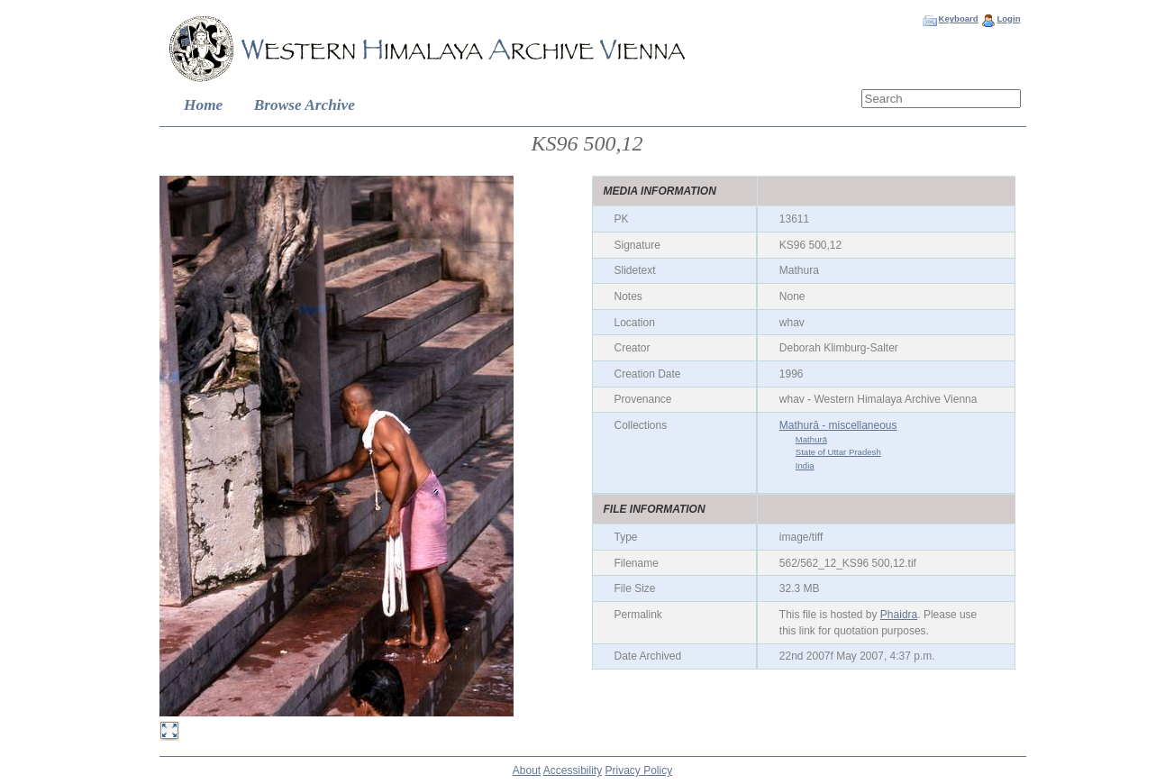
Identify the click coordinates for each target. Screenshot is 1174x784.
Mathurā (811, 439)
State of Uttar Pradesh (838, 452)
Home (203, 105)
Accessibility (572, 770)
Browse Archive (304, 105)
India (805, 465)
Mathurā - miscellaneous (838, 425)
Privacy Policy (639, 770)
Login (1008, 18)
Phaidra (898, 614)
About (527, 770)
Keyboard (958, 18)
